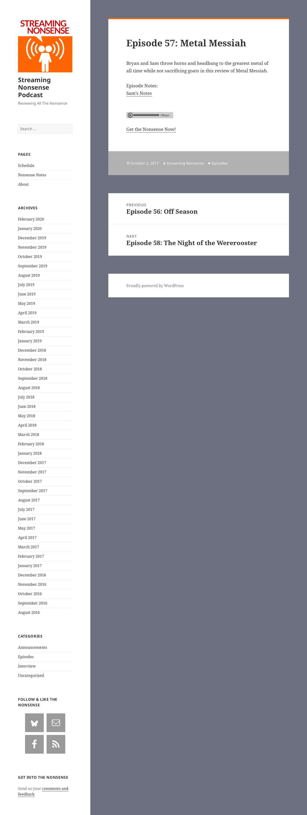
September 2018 (32, 378)
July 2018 (26, 397)
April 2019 (27, 312)
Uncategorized (31, 675)
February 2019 (31, 331)
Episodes (26, 656)
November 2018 (32, 359)
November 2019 (32, 247)
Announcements (32, 647)
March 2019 (28, 322)
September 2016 (32, 603)
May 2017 (26, 528)
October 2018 (30, 369)
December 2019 (32, 237)
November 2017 (32, 472)
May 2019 (26, 303)
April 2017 (27, 537)
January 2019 (30, 340)
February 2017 (31, 556)
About (23, 184)
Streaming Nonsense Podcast (34, 87)
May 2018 (26, 415)
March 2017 (28, 546)
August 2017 (29, 500)
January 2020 (30, 228)
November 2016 (32, 584)
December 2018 (32, 350)
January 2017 (30, 565)
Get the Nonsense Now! (151, 129)
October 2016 (30, 593)
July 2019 (26, 284)
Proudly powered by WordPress (155, 285)
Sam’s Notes (139, 93)
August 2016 (29, 612)
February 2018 (31, 443)
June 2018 (27, 406)
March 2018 (28, 434)
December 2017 (32, 462)
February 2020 (31, 219)
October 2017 (30, 481)
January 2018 (30, 453)
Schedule (26, 165)
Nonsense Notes (32, 174)
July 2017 (26, 509)
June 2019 (27, 294)
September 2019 (32, 266)
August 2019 (29, 275)
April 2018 (27, 425)
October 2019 (30, 256)
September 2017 (32, 490)
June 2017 (27, 518)
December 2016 (32, 575)
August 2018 (29, 387)
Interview (27, 666)
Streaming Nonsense (185, 163)
